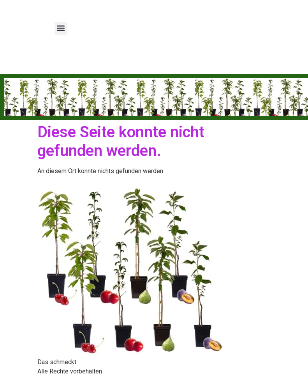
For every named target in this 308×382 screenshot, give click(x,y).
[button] (61, 28)
